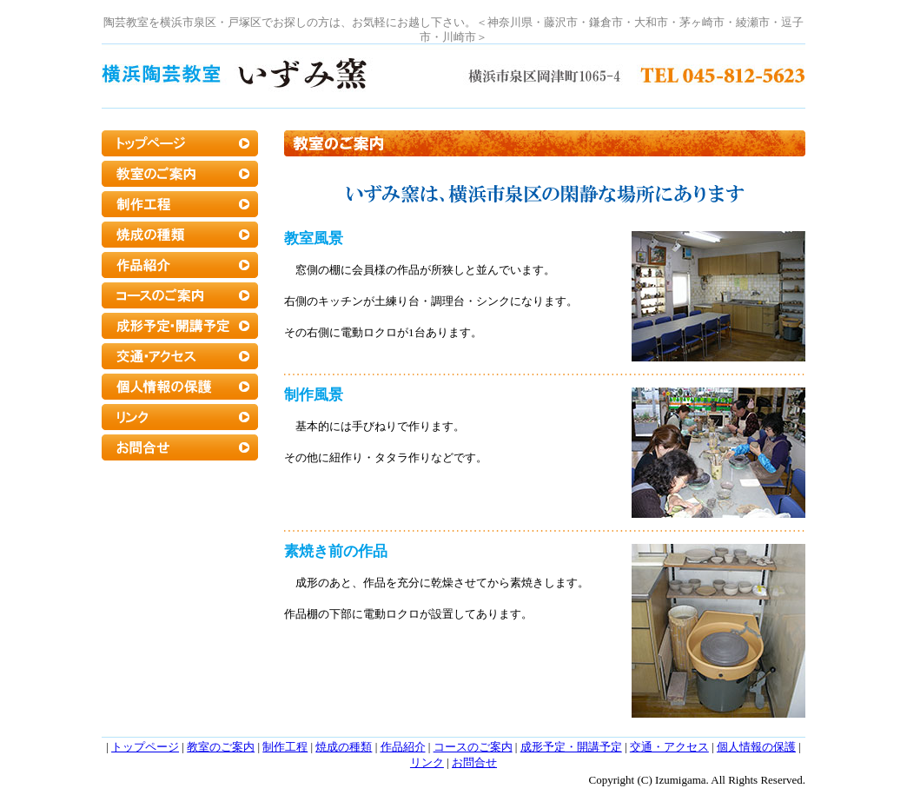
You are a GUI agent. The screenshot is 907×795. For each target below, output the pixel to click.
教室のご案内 (221, 746)
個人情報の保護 (756, 746)
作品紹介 (403, 746)
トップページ (145, 746)
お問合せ (474, 762)
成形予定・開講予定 (571, 746)
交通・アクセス (669, 746)
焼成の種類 (343, 746)
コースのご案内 (473, 746)
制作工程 (285, 746)
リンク (427, 762)
